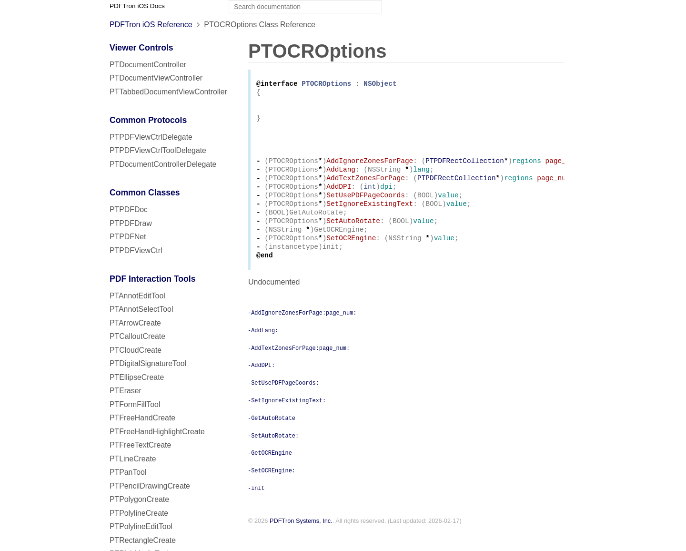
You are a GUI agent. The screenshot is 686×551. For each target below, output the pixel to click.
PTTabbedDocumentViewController (168, 92)
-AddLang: (263, 350)
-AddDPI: (261, 384)
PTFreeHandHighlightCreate (157, 432)
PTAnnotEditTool (137, 296)
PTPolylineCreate (139, 513)
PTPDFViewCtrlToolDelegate (158, 150)
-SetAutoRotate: (273, 455)
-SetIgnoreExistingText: (287, 420)
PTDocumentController (148, 65)
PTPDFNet (128, 237)
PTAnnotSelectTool (141, 309)
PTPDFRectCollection (464, 170)
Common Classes (145, 192)
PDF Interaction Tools (153, 279)
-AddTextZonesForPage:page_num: (299, 367)
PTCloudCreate (135, 350)
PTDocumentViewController (156, 78)
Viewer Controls (141, 47)
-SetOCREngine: (271, 490)
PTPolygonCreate (139, 499)
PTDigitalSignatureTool (148, 363)
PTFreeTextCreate (140, 445)
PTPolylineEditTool (141, 526)
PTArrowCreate (135, 323)
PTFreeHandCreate (142, 418)
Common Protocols (148, 120)
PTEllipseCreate (137, 377)
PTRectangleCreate (143, 540)
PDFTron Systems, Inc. (301, 540)
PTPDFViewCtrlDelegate (151, 137)
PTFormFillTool (135, 404)
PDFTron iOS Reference (151, 24)
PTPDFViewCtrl (136, 250)
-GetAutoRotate (271, 437)
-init (256, 507)
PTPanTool (128, 472)
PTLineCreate (133, 459)
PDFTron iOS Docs (137, 6)
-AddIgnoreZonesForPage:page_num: (302, 332)
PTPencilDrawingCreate (150, 486)
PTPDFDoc (129, 209)
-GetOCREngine (270, 472)
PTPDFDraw (131, 223)
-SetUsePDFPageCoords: (283, 402)
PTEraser (125, 391)
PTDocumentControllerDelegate (163, 164)
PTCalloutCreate (137, 336)
